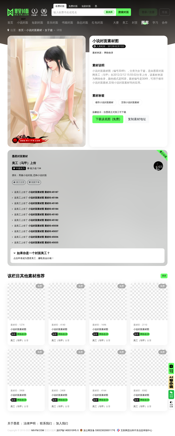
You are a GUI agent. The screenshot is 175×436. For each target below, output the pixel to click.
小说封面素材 (34, 30)
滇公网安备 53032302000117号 (97, 430)
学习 (155, 22)
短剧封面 (37, 22)
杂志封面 (82, 22)
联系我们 (46, 423)
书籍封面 (67, 22)
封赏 (135, 22)
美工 (125, 22)
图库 (145, 22)
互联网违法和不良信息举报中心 (134, 430)
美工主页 (18, 182)
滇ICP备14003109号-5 (67, 430)
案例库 (109, 12)
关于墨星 (13, 423)
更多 (164, 276)
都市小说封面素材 (104, 102)
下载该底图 (108, 119)
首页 (10, 22)
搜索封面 (123, 12)
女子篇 (49, 30)
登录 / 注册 (145, 12)
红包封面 (97, 22)
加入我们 (62, 423)
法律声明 (30, 423)
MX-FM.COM (37, 430)
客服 (162, 12)
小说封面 (22, 22)
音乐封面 (52, 22)
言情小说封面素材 (130, 102)
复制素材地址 (137, 119)
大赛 (116, 22)
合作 (165, 22)
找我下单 (34, 182)
